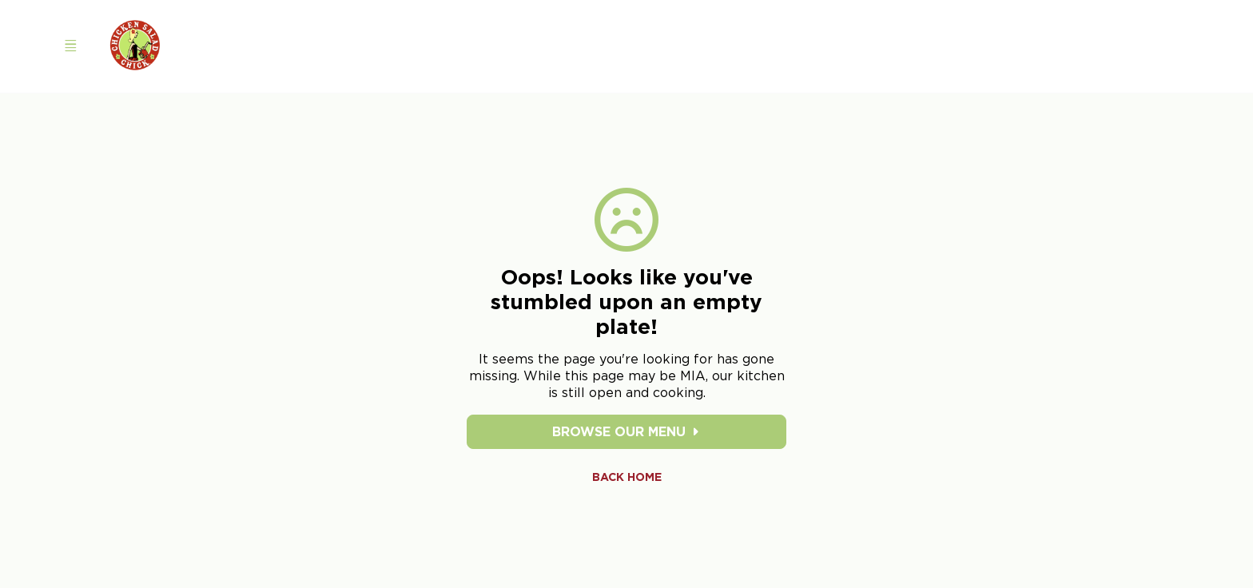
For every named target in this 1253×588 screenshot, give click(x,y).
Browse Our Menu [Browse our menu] (627, 431)
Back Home (627, 477)
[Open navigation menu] (70, 46)
